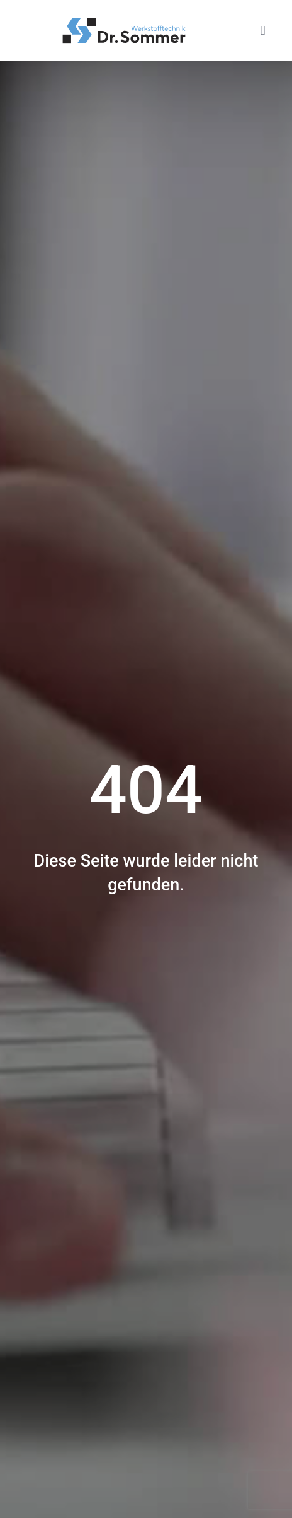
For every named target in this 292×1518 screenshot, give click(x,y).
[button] (263, 31)
